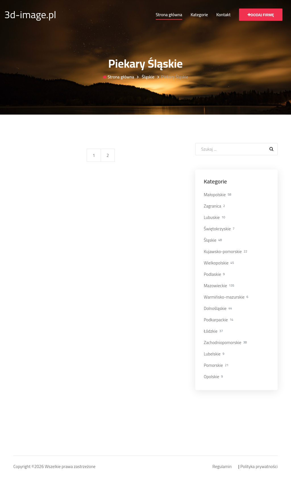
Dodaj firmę (261, 14)
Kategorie (199, 15)
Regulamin (222, 467)
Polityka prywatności (259, 467)
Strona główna (169, 15)
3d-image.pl (30, 14)
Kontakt (223, 15)
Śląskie (147, 77)
